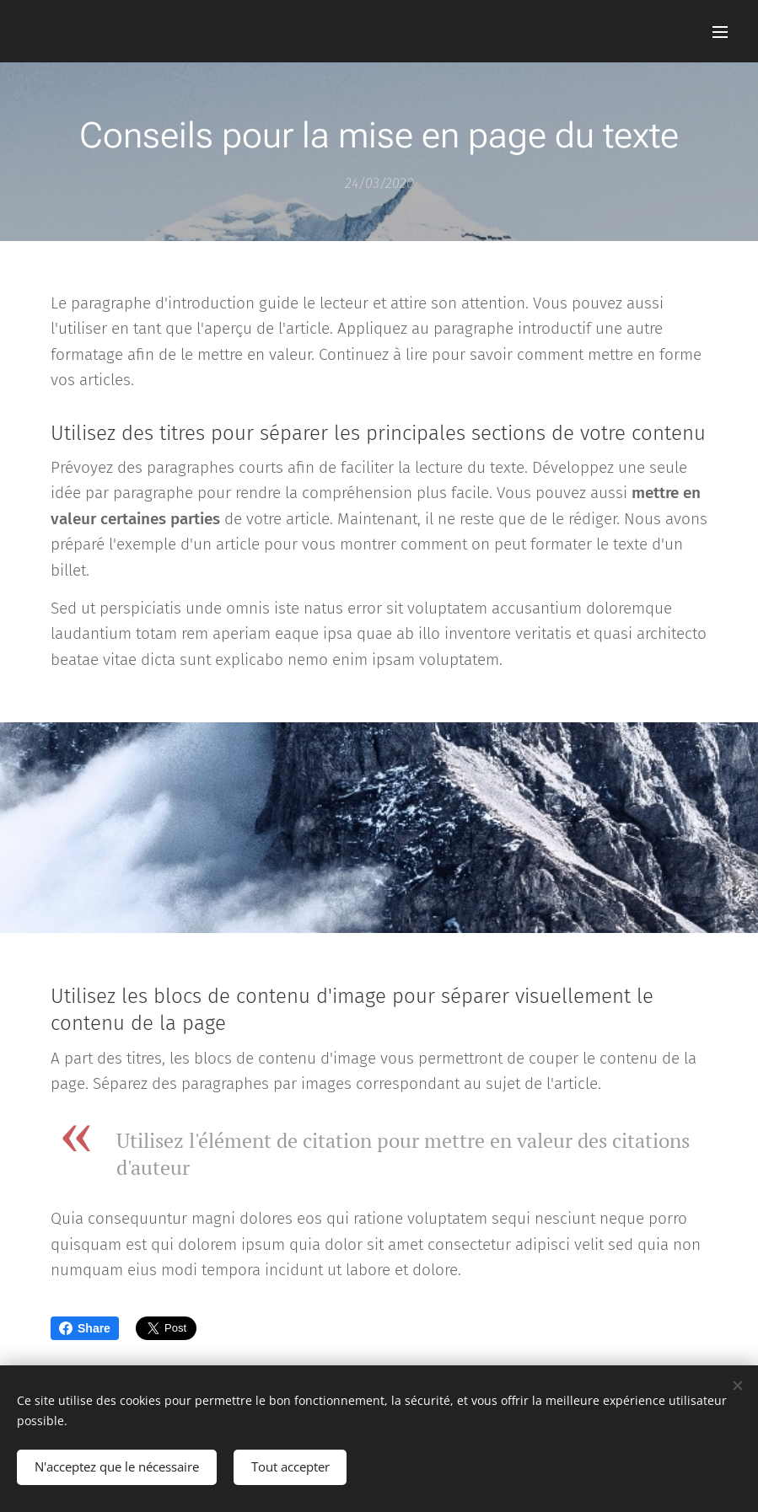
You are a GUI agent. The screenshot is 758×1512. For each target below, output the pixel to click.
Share (84, 1328)
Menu (720, 32)
